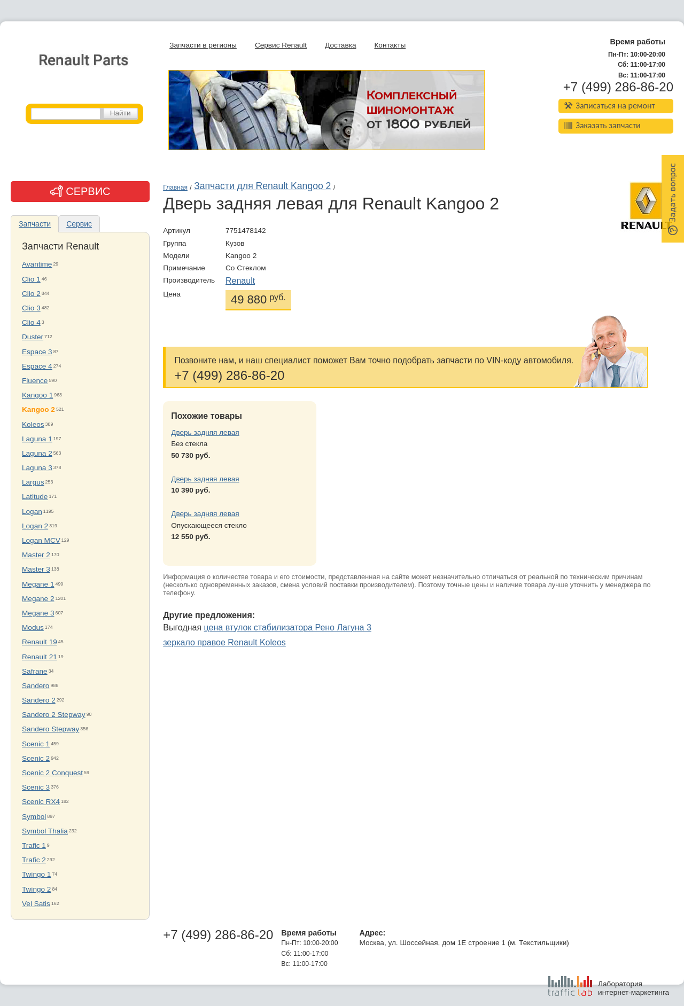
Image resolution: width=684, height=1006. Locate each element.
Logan (32, 512)
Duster (32, 337)
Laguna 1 (37, 439)
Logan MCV (41, 540)
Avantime (37, 264)
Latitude (35, 497)
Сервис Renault (281, 45)
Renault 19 (39, 642)
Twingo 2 (36, 889)
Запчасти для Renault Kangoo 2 (262, 186)
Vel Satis (36, 904)
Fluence (35, 381)
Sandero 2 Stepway (54, 715)
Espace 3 (37, 352)
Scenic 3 (36, 787)
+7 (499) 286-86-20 (618, 87)
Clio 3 (31, 308)
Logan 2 (35, 526)
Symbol (34, 817)
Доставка (340, 45)
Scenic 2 (36, 758)
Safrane (35, 671)
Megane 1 (38, 584)
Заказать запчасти (602, 125)
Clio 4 (31, 322)
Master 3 (36, 569)
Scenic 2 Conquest (52, 773)
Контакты (390, 45)
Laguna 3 (37, 468)
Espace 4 (37, 366)
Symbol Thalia (45, 831)
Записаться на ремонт (609, 105)
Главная (175, 187)
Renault (240, 280)
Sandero (35, 686)
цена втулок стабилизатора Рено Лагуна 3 (287, 627)
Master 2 (36, 555)
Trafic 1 (34, 845)
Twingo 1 (36, 874)
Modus (33, 627)
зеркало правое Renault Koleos (224, 642)
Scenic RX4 (41, 802)
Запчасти (35, 224)
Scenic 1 (36, 744)
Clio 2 (31, 294)
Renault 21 (39, 657)
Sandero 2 (39, 700)
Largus (33, 482)
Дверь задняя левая (205, 432)
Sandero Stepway (50, 729)
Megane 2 (38, 599)
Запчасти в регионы (203, 45)
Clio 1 (31, 279)
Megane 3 (38, 613)
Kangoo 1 (37, 395)
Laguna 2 (37, 453)
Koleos (33, 424)
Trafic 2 (34, 860)
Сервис (79, 224)
